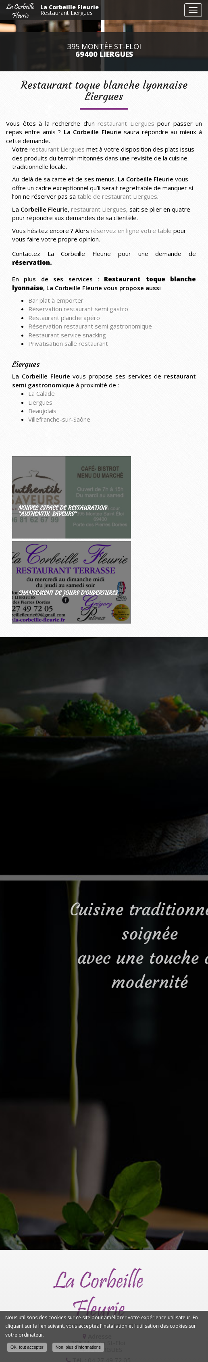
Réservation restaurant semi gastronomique (90, 326)
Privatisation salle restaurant (68, 343)
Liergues (40, 402)
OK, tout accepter (27, 1347)
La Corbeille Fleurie (110, 10)
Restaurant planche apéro (64, 318)
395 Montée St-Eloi (104, 50)
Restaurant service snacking (67, 335)
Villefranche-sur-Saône (59, 419)
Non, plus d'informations (78, 1347)
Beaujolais (42, 411)
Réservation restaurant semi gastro (78, 309)
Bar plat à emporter (55, 300)
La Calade (41, 393)
